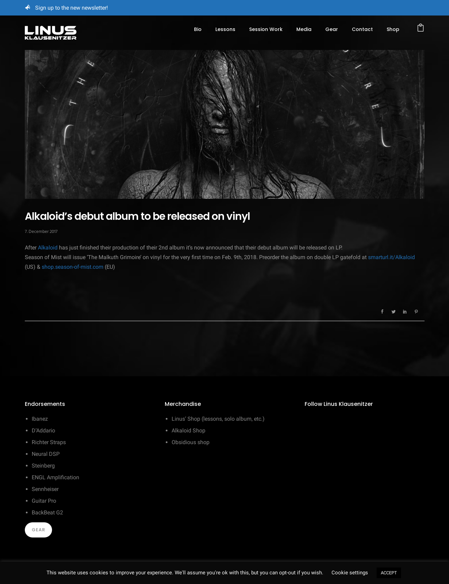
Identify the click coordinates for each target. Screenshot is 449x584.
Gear (331, 29)
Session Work (266, 29)
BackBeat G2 (47, 512)
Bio (198, 29)
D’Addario (43, 430)
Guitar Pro (44, 501)
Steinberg (43, 465)
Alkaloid (48, 247)
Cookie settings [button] (349, 573)
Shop (393, 29)
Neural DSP (46, 454)
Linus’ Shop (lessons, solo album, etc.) (218, 419)
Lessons (225, 29)
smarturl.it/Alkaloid (391, 257)
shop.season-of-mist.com (72, 267)
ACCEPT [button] (389, 572)
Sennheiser (45, 489)
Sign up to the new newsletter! (71, 7)
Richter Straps (49, 442)
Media (304, 29)
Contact (362, 29)
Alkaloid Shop (188, 430)
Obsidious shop (191, 442)
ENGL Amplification (55, 477)
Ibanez (40, 419)
